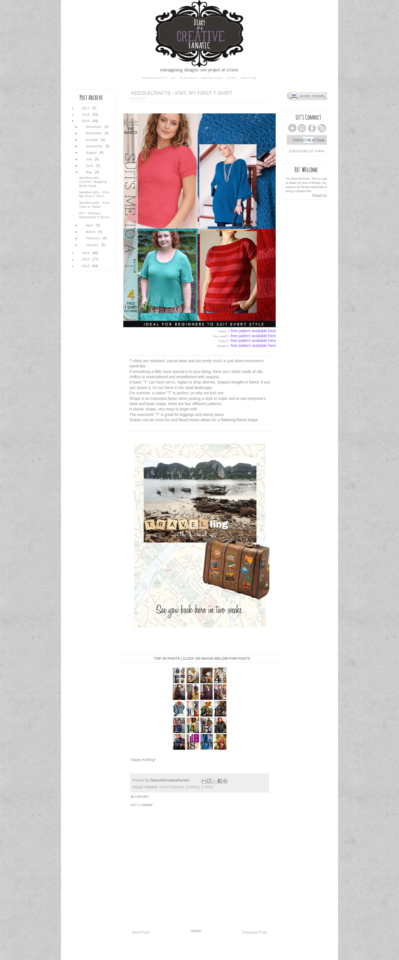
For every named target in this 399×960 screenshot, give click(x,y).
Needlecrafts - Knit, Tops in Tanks (94, 204)
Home (196, 931)
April (90, 225)
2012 (86, 266)
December (94, 126)
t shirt (207, 787)
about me (249, 77)
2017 (86, 108)
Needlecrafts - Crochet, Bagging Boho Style (93, 181)
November (94, 133)
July (89, 159)
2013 (86, 259)
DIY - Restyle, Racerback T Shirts (94, 215)
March (91, 231)
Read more (321, 195)
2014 (86, 253)
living (231, 77)
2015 (86, 121)
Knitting (192, 787)
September (95, 146)
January (92, 245)
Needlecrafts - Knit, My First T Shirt (94, 194)
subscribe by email (307, 151)
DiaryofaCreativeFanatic (170, 780)
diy (173, 77)
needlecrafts (154, 77)
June (90, 165)
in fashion (188, 77)
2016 (86, 114)
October (92, 139)
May (89, 172)
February (93, 238)
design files (212, 77)
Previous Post (254, 932)
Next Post (140, 932)
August (92, 152)
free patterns (172, 787)
